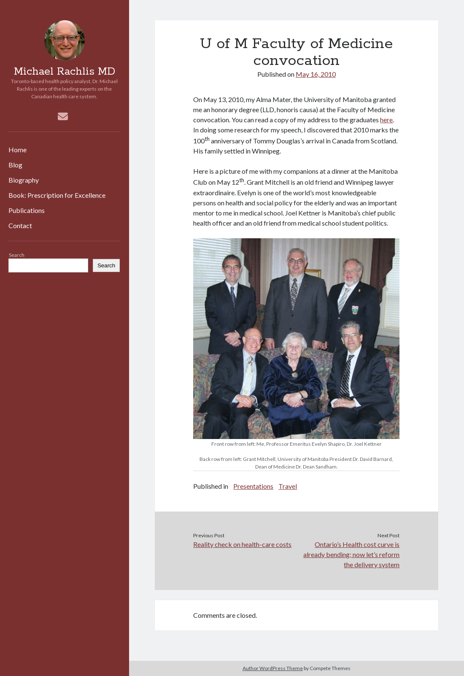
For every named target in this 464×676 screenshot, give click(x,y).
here (386, 120)
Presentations (253, 486)
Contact (20, 225)
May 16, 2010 (316, 74)
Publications (26, 210)
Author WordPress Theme (273, 668)
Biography (23, 180)
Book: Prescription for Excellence (56, 195)
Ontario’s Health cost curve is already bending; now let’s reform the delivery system (351, 554)
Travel (287, 486)
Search (16, 255)
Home (17, 149)
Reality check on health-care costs (242, 544)
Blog (15, 165)
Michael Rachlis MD (64, 71)
